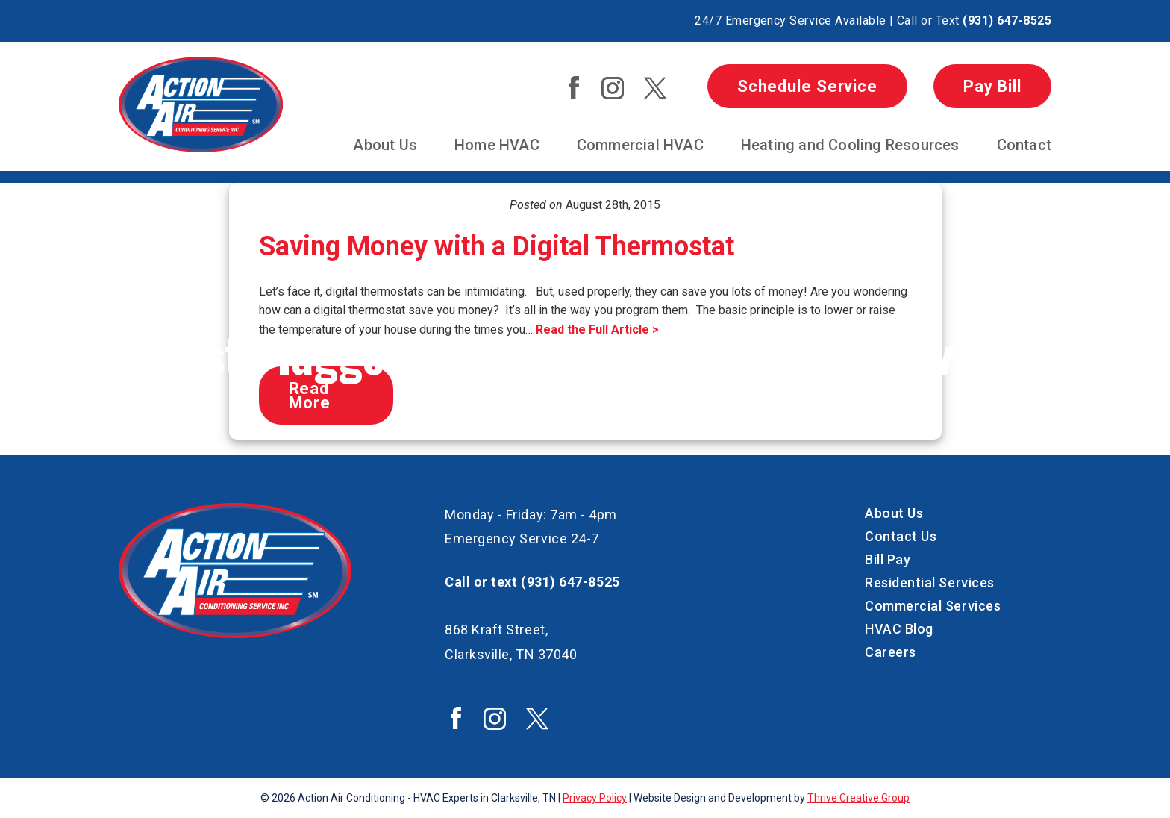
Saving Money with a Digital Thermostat (496, 246)
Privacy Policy (595, 798)
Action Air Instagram (612, 88)
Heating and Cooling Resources (850, 145)
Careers (890, 652)
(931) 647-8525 (1007, 20)
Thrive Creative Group (858, 798)
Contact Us (900, 536)
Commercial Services (933, 606)
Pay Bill (992, 86)
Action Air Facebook (574, 87)
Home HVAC (496, 145)
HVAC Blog (899, 629)
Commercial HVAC (640, 145)
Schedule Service (807, 86)
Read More (310, 395)
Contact (1024, 145)
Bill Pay (887, 559)
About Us (385, 145)
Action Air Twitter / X (655, 88)
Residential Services (930, 582)
